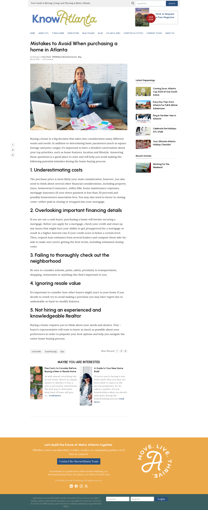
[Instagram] (81, 486)
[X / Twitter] (86, 486)
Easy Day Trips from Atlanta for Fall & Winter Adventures (165, 105)
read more (55, 395)
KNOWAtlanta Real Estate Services (64, 57)
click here (97, 501)
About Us (169, 33)
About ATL (43, 33)
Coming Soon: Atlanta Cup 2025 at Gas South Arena (165, 91)
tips (62, 351)
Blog (100, 33)
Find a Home (58, 33)
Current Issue (154, 33)
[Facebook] (76, 486)
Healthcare (88, 33)
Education (73, 33)
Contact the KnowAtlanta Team (78, 461)
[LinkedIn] (71, 486)
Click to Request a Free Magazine (165, 15)
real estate (36, 351)
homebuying (51, 351)
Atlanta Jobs (113, 33)
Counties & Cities (133, 33)
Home (32, 33)
